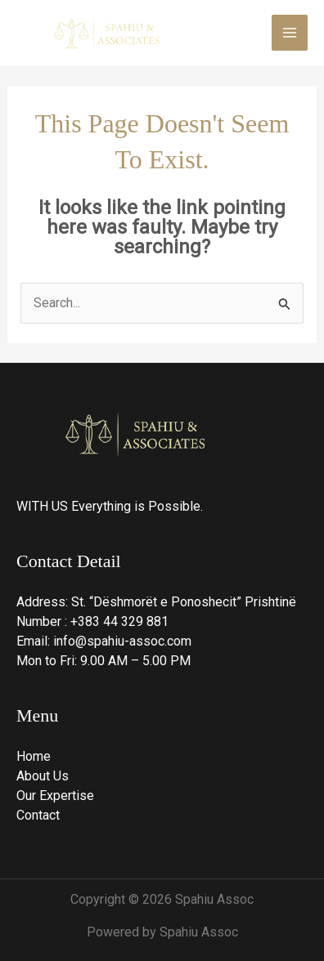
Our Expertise (55, 795)
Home (33, 756)
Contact (38, 815)
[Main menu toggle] (290, 33)
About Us (42, 776)
